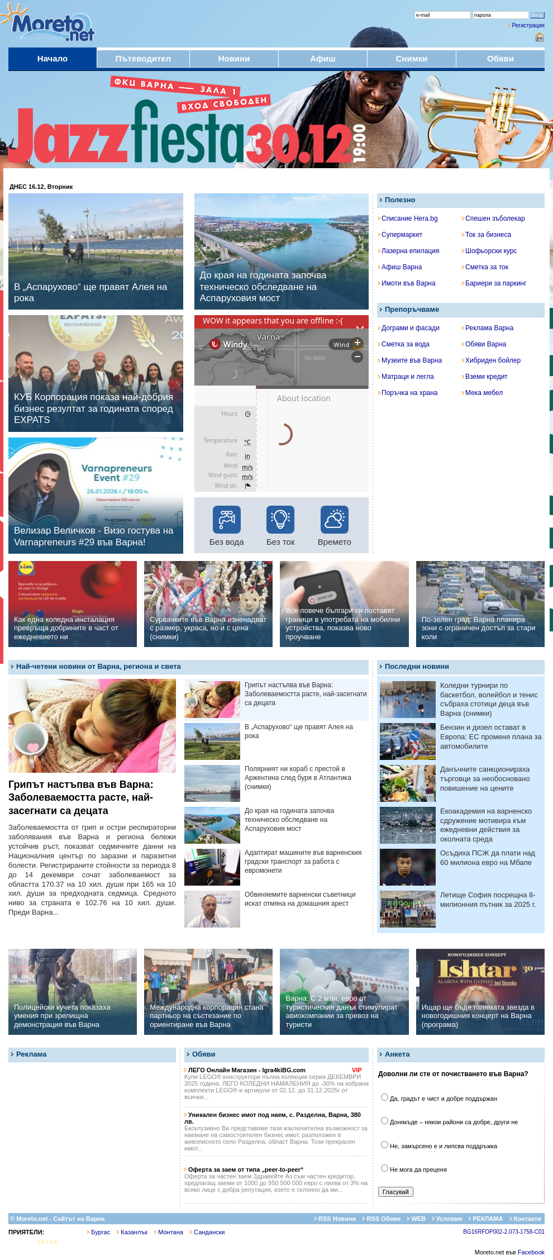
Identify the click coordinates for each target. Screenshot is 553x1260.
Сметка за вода (404, 344)
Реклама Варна (487, 328)
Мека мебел (482, 393)
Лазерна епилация (408, 251)
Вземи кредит (485, 377)
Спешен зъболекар (493, 218)
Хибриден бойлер (491, 360)
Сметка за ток (485, 267)
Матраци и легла (406, 377)
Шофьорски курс (489, 251)
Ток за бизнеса (486, 235)
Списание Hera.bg (408, 218)
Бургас (98, 1232)
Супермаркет (400, 235)
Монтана (168, 1232)
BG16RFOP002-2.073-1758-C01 (504, 1232)
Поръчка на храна (408, 393)
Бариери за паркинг (494, 283)
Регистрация (528, 25)
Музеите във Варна (410, 360)
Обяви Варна (484, 344)
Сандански (207, 1232)
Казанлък (132, 1232)
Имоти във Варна (407, 283)
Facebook (531, 1252)
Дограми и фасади (409, 328)
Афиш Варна (400, 267)
